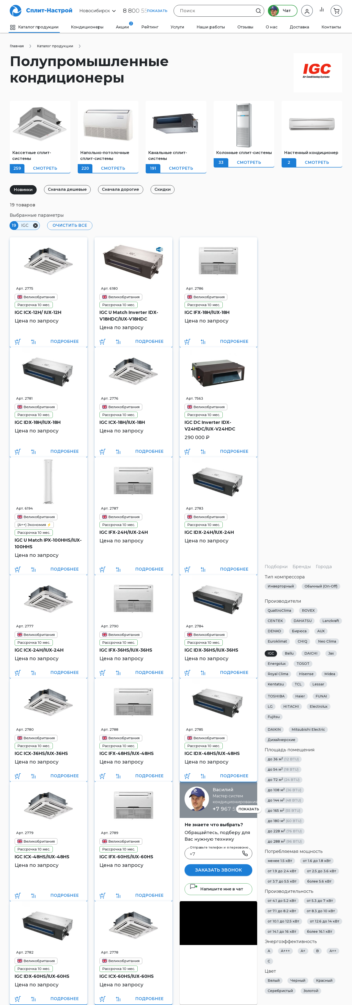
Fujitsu (274, 717)
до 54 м (283, 769)
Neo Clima (327, 641)
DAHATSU (303, 621)
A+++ (285, 951)
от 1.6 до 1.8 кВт (317, 861)
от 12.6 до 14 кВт (324, 921)
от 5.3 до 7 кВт (320, 900)
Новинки (23, 189)
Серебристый (280, 991)
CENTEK (275, 621)
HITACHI (291, 706)
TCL (298, 684)
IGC (271, 653)
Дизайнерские (281, 740)
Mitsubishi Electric (308, 729)
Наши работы (211, 27)
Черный (297, 980)
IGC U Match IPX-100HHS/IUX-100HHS (48, 544)
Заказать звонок (218, 870)
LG (270, 706)
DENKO (274, 631)
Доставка (299, 27)
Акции (124, 25)
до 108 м (284, 790)
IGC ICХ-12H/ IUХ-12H (38, 312)
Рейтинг (149, 27)
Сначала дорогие (124, 189)
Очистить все (69, 225)
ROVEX (308, 610)
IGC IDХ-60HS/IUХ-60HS (42, 976)
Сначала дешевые (69, 189)
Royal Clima (278, 674)
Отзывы (245, 27)
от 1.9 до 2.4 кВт (282, 871)
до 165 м (284, 810)
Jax (331, 653)
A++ (333, 951)
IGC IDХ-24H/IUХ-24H (209, 532)
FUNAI (321, 696)
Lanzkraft (330, 621)
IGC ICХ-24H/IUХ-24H (39, 650)
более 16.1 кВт (319, 931)
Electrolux (319, 706)
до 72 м (283, 779)
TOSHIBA (276, 696)
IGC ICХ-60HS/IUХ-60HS (126, 976)
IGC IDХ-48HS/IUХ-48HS (212, 753)
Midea (329, 674)
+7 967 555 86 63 (235, 809)
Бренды (302, 566)
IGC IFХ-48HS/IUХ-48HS (126, 753)
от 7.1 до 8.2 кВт (282, 911)
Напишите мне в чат (216, 889)
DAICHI (311, 653)
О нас (271, 27)
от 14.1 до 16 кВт (282, 931)
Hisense (306, 674)
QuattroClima (279, 610)
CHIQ (302, 641)
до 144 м (284, 800)
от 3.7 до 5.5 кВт (282, 881)
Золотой (311, 991)
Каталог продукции (34, 27)
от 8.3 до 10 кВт (321, 911)
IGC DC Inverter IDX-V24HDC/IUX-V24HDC (210, 426)
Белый (274, 980)
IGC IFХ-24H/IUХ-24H (123, 532)
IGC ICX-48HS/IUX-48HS (42, 857)
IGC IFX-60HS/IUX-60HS (126, 857)
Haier (300, 696)
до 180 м (284, 820)
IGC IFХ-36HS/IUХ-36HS (125, 650)
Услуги (177, 27)
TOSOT (303, 663)
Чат (278, 10)
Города (324, 566)
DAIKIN (274, 729)
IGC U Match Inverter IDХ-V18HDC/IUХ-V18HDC (128, 316)
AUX (321, 631)
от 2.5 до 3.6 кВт (321, 871)
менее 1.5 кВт (280, 861)
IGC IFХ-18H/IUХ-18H (207, 312)
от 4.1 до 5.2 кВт (282, 900)
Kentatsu (276, 684)
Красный (324, 980)
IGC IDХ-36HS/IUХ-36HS (211, 650)
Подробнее (64, 341)
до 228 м (285, 831)
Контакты (331, 27)
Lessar (318, 684)
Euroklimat (277, 641)
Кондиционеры (87, 27)
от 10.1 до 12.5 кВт (283, 921)
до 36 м (283, 759)
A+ (303, 951)
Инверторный (281, 586)
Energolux (277, 663)
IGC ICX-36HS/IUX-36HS (41, 753)
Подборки (276, 566)
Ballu (289, 653)
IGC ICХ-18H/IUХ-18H (122, 422)
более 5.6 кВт (319, 881)
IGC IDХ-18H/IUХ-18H (38, 422)
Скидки (167, 189)
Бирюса (299, 631)
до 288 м (285, 841)
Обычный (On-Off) (321, 586)
